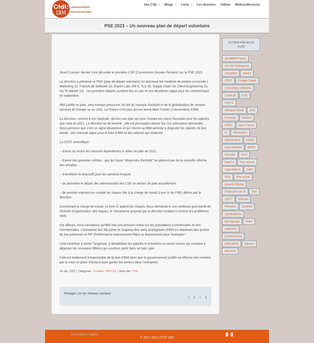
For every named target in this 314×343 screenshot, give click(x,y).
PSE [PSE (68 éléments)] (254, 191)
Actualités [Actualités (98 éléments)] (231, 73)
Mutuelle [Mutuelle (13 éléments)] (230, 154)
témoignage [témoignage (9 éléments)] (232, 221)
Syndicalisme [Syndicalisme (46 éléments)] (233, 214)
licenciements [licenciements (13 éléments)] (233, 147)
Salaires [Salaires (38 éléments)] (247, 206)
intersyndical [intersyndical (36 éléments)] (232, 139)
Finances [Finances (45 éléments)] (230, 117)
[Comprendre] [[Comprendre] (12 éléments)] (233, 236)
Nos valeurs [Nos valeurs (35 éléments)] (247, 162)
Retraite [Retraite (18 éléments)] (243, 199)
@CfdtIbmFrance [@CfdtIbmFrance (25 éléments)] (235, 58)
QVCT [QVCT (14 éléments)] (228, 199)
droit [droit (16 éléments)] (252, 110)
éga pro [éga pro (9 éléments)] (249, 243)
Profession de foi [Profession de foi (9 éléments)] (235, 191)
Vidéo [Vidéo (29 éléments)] (248, 221)
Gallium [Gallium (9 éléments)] (247, 117)
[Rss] (227, 334)
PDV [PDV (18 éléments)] (227, 176)
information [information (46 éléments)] (240, 132)
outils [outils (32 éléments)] (249, 169)
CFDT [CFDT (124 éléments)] (228, 80)
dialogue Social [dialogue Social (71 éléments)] (234, 110)
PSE (135, 271)
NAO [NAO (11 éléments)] (244, 154)
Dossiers (98, 271)
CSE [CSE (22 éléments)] (244, 95)
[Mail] (232, 334)
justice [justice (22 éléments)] (250, 139)
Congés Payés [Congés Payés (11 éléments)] (247, 80)
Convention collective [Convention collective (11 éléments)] (238, 88)
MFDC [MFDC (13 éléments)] (252, 147)
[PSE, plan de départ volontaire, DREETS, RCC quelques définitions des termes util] (135, 56)
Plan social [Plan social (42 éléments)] (243, 176)
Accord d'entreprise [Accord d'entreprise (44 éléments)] (237, 65)
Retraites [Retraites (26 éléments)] (230, 206)
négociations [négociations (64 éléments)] (233, 169)
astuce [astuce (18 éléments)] (247, 73)
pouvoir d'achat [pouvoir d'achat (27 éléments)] (234, 184)
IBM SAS (110, 271)
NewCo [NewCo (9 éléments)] (229, 162)
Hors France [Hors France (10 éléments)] (246, 125)
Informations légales (85, 334)
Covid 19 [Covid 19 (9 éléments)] (230, 95)
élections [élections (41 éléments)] (230, 251)
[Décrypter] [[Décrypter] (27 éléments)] (232, 243)
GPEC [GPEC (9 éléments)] (229, 125)
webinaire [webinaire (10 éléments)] (231, 228)
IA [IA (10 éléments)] (226, 132)
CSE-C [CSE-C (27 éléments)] (229, 102)
